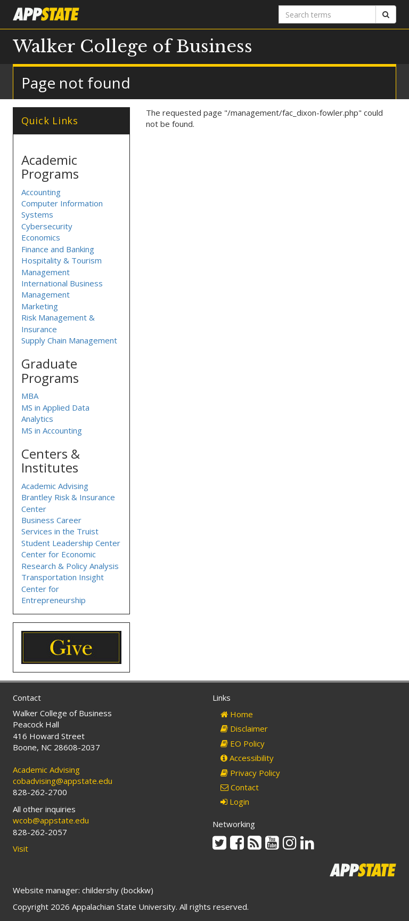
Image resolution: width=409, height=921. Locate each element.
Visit (20, 848)
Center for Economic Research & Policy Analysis (70, 560)
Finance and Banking (57, 249)
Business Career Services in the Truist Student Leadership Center (70, 531)
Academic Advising (54, 485)
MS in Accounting (51, 430)
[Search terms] (327, 14)
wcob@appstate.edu (51, 820)
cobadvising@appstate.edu (62, 780)
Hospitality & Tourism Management (61, 266)
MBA (29, 395)
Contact (239, 787)
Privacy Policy (250, 772)
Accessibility (247, 757)
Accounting (41, 192)
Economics (40, 237)
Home (236, 714)
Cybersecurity (46, 226)
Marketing (39, 306)
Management (45, 294)
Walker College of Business (132, 46)
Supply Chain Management (69, 340)
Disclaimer (244, 728)
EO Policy (242, 743)
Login (234, 801)
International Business (62, 283)
